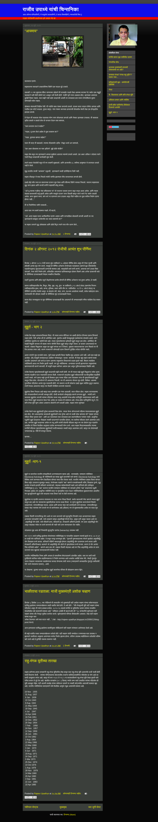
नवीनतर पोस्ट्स (31, 807)
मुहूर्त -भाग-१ (33, 462)
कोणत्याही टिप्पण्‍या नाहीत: (71, 312)
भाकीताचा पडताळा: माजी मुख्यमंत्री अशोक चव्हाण (57, 591)
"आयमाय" (31, 31)
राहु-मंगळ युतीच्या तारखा (41, 661)
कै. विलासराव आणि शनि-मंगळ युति (121, 95)
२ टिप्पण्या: (67, 234)
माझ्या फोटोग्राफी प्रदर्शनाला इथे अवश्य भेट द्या (39, 18)
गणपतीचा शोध (114, 62)
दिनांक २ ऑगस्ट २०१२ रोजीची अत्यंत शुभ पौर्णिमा (58, 249)
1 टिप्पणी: (67, 646)
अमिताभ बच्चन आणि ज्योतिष (119, 100)
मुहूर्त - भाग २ (33, 327)
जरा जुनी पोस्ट (94, 807)
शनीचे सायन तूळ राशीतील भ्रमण (120, 57)
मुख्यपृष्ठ (63, 807)
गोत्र (110, 90)
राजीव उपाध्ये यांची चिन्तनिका (51, 9)
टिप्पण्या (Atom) (70, 815)
